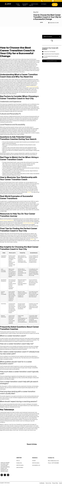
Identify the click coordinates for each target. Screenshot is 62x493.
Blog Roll (35, 12)
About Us (24, 5)
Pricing (18, 5)
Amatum (29, 192)
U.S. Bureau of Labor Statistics (6, 220)
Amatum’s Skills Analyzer (28, 223)
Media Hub (31, 5)
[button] (59, 36)
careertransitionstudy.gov (32, 86)
